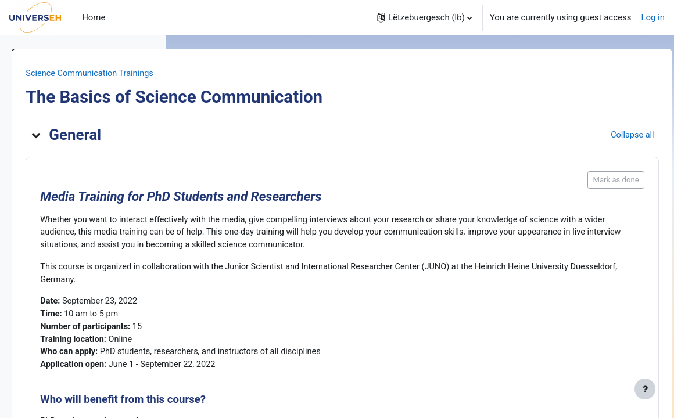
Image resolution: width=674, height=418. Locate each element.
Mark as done (590, 180)
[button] (424, 17)
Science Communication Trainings (254, 74)
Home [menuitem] (93, 17)
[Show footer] (644, 389)
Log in (653, 17)
